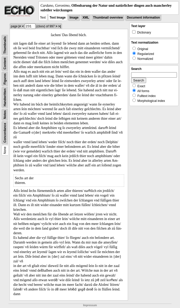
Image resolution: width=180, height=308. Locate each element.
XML (85, 17)
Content (5, 63)
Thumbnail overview (108, 17)
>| (59, 26)
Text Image (58, 17)
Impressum (90, 305)
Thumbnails (5, 45)
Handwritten (5, 97)
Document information (143, 17)
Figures (5, 79)
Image (74, 17)
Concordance (5, 133)
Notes (5, 114)
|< (20, 26)
